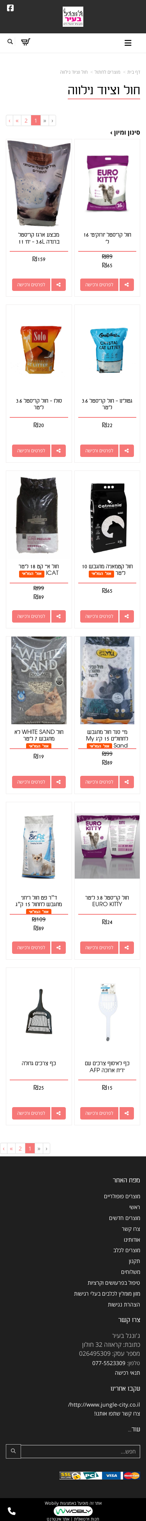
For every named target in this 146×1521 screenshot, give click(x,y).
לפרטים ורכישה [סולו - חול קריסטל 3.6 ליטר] (31, 450)
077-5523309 (108, 1363)
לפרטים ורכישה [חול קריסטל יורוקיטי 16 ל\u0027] (99, 284)
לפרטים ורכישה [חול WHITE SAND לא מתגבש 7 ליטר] (31, 782)
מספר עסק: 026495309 (109, 1353)
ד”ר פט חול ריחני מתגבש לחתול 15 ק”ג (39, 901)
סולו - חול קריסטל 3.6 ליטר (39, 404)
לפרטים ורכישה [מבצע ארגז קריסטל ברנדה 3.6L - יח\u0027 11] (31, 284)
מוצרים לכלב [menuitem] (126, 1250)
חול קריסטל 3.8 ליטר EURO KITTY (107, 901)
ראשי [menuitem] (134, 1207)
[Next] (17, 120)
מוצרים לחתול (107, 72)
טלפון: (133, 1363)
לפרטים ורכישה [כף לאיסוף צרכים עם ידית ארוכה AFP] (99, 1113)
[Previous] (44, 120)
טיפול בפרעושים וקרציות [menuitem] (114, 1282)
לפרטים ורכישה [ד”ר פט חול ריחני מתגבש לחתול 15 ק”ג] (31, 947)
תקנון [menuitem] (134, 1261)
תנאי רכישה (127, 1372)
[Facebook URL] (10, 8)
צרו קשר (129, 1320)
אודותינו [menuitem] (132, 1239)
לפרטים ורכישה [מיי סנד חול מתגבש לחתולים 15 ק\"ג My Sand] (99, 782)
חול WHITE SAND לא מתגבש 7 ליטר (38, 735)
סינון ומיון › (125, 132)
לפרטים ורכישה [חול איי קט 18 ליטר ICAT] (31, 616)
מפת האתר (126, 1180)
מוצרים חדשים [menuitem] (124, 1218)
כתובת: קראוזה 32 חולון (111, 1344)
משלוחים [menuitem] (130, 1271)
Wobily (52, 1503)
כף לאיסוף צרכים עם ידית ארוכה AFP (107, 1067)
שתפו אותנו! (107, 1413)
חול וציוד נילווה (74, 72)
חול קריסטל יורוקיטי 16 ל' (107, 238)
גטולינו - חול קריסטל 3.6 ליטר (107, 404)
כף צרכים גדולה (39, 1063)
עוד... (134, 1429)
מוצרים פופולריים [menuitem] (122, 1196)
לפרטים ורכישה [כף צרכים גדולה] (31, 1113)
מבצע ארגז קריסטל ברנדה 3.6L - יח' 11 (39, 238)
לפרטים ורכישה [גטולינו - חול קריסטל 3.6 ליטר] (99, 450)
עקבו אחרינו (125, 1388)
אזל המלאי (101, 573)
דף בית (133, 72)
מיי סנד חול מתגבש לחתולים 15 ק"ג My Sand (107, 739)
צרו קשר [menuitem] (131, 1228)
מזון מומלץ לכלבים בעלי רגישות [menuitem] (107, 1293)
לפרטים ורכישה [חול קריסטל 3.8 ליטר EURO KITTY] (99, 947)
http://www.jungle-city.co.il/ (104, 1404)
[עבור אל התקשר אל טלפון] (11, 1511)
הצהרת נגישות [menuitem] (124, 1304)
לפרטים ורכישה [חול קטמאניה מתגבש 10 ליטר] (99, 616)
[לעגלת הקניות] (25, 42)
